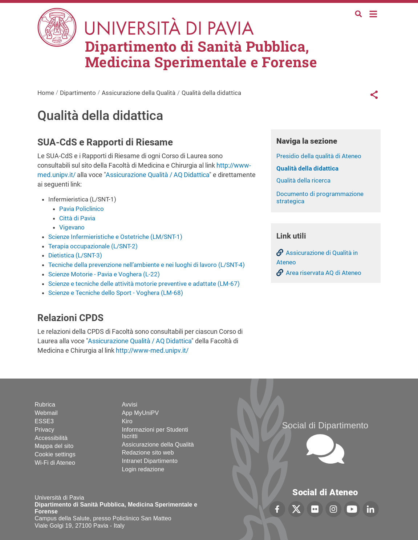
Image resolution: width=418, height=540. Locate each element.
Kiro (127, 421)
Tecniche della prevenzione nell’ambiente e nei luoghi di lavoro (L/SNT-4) (146, 264)
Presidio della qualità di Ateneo (318, 156)
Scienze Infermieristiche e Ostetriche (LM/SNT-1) (115, 236)
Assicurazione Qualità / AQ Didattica (157, 175)
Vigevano (72, 227)
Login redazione (143, 469)
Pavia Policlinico (81, 208)
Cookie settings (55, 454)
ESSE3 (44, 421)
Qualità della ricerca (303, 180)
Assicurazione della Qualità (138, 92)
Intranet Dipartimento (150, 461)
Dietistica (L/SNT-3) (75, 255)
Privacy (44, 430)
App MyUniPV (140, 413)
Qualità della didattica (307, 168)
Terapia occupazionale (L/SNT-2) (93, 246)
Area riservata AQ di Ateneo (323, 272)
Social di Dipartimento (325, 425)
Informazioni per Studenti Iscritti (155, 433)
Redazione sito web (148, 452)
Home (373, 13)
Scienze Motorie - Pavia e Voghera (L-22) (104, 274)
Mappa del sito (54, 446)
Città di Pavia (77, 218)
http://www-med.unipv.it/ (152, 350)
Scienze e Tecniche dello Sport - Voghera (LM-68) (115, 292)
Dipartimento (78, 92)
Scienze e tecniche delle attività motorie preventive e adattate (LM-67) (144, 283)
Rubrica (45, 404)
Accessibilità (51, 438)
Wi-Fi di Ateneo (55, 463)
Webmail (46, 413)
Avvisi (130, 404)
